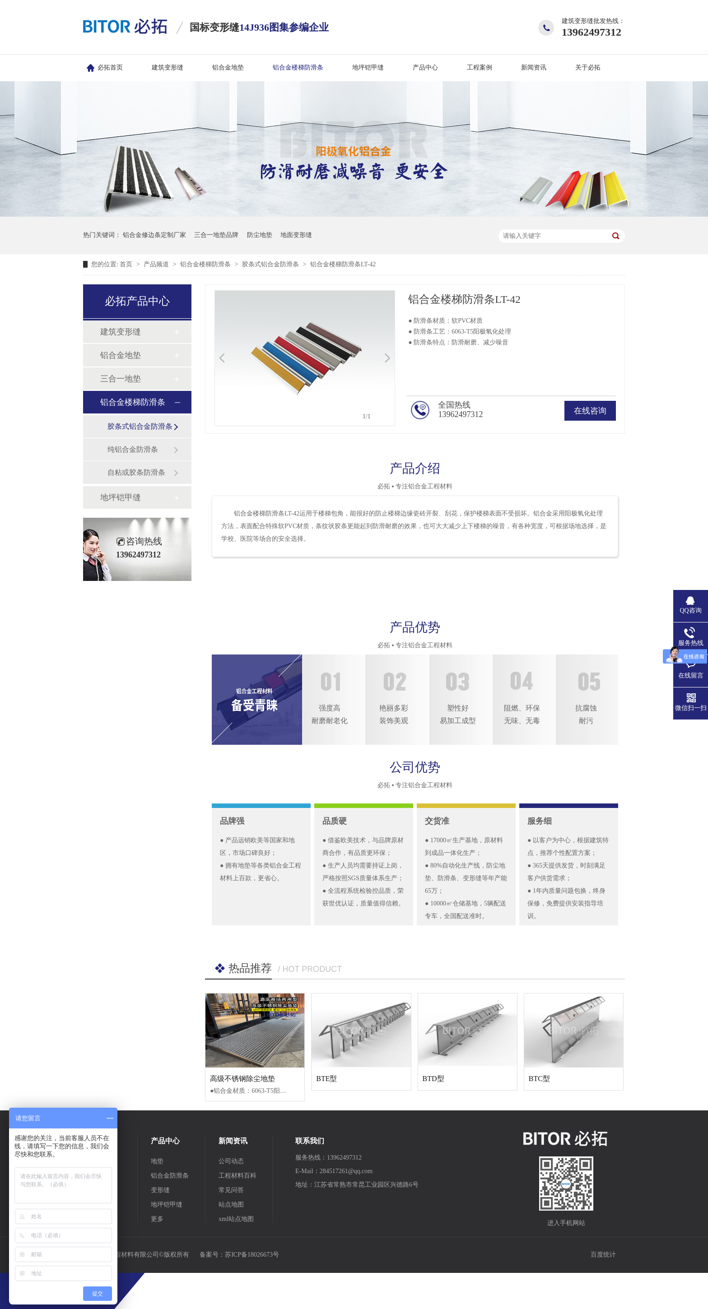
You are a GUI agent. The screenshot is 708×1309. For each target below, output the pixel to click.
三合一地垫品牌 (216, 235)
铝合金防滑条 (170, 1175)
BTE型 (326, 1078)
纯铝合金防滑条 (132, 449)
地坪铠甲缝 (368, 67)
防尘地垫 (259, 235)
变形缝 (160, 1190)
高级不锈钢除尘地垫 (242, 1078)
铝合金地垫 (228, 67)
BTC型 (539, 1078)
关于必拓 (588, 67)
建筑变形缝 (167, 67)
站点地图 (231, 1204)
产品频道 (157, 264)
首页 (127, 264)
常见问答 (231, 1190)
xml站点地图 (236, 1219)
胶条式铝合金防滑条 (271, 264)
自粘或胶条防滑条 (136, 472)
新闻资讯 (533, 67)
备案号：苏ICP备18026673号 (239, 1254)
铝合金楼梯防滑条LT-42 (343, 264)
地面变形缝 (296, 235)
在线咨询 (590, 410)
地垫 (157, 1161)
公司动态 (231, 1161)
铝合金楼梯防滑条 (298, 67)
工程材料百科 (237, 1175)
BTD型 (433, 1078)
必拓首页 (110, 67)
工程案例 (479, 67)
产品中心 (425, 67)
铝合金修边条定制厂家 (154, 235)
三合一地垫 (120, 378)
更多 (157, 1219)
